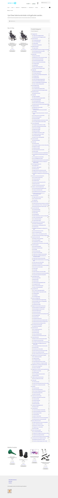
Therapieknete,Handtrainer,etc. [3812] (38, 134)
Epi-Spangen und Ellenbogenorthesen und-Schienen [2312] (41, 341)
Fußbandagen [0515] (36, 76)
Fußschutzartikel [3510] (36, 140)
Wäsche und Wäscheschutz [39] (36, 420)
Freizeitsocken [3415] (36, 398)
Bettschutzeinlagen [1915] (36, 277)
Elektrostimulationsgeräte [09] (36, 99)
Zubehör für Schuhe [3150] (36, 394)
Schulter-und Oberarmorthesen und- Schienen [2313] (40, 353)
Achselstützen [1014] (36, 143)
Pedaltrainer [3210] (35, 406)
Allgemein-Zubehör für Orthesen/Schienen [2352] (40, 338)
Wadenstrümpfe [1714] (36, 183)
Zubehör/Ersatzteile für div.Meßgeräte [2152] (39, 323)
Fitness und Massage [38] (35, 123)
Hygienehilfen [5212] (36, 375)
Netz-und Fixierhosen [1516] (37, 198)
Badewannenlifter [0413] (36, 55)
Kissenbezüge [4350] (36, 214)
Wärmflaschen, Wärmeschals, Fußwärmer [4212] (39, 206)
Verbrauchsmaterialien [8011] (37, 52)
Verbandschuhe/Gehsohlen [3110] (37, 392)
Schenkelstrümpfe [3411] (36, 400)
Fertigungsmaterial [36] (35, 105)
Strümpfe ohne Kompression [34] (36, 395)
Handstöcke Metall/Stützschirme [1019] (38, 149)
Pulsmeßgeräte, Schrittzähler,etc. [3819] (38, 132)
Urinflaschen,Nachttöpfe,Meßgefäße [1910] (39, 282)
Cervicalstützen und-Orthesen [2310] (38, 340)
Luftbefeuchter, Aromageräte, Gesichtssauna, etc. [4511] (41, 433)
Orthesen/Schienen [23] (35, 337)
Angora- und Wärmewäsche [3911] (37, 423)
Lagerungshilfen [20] (35, 288)
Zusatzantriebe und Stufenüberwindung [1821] (39, 274)
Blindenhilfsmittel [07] (35, 91)
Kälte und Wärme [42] (35, 201)
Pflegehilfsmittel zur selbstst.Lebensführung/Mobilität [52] (40, 369)
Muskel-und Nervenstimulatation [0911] (38, 102)
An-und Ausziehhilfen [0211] (37, 40)
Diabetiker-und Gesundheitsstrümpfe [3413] (39, 397)
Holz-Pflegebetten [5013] (36, 359)
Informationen (31, 7)
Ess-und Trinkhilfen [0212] (36, 41)
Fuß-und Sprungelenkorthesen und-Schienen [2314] (40, 345)
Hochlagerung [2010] (36, 293)
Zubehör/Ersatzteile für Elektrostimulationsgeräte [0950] (41, 104)
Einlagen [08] (34, 94)
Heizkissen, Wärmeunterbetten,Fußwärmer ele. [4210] (40, 203)
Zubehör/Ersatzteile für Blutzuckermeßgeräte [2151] (40, 321)
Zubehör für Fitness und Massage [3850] (38, 137)
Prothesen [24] (34, 380)
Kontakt (36, 7)
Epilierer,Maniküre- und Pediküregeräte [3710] (39, 225)
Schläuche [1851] (35, 268)
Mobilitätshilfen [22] (35, 327)
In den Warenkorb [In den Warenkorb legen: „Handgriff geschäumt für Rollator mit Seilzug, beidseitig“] (45, 468)
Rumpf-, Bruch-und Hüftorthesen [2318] (38, 352)
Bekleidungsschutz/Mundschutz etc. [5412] (39, 439)
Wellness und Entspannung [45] (36, 430)
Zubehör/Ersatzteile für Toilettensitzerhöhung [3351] (40, 417)
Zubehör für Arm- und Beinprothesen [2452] (39, 384)
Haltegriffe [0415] (35, 65)
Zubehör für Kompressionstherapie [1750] (39, 185)
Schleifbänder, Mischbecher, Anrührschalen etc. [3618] (40, 120)
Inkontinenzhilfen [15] (35, 195)
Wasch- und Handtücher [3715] (37, 232)
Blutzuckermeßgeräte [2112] (37, 310)
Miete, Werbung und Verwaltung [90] (37, 324)
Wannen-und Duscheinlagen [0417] (38, 66)
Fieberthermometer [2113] (37, 312)
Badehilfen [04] (34, 54)
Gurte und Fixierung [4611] (36, 240)
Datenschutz (10, 481)
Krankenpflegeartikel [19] (35, 276)
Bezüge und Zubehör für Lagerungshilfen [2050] (39, 291)
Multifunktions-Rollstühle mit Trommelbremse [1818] (40, 265)
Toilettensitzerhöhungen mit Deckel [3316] (39, 409)
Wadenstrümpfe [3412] (36, 403)
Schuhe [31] (33, 386)
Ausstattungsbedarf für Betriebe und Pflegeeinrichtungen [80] (40, 49)
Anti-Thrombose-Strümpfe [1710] (37, 177)
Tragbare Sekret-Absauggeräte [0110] (38, 35)
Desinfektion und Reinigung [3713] (38, 223)
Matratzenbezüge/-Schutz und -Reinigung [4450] (40, 301)
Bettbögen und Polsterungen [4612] (38, 238)
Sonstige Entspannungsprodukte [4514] (38, 434)
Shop (8, 7)
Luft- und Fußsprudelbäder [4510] (37, 431)
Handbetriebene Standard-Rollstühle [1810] (39, 258)
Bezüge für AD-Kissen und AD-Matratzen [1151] (39, 170)
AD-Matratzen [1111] (36, 168)
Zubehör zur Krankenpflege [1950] (38, 287)
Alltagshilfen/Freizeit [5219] (37, 370)
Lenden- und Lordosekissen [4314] (37, 217)
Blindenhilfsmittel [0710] (36, 93)
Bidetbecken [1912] (35, 279)
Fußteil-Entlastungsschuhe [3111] (38, 389)
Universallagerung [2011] (36, 296)
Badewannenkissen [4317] (36, 211)
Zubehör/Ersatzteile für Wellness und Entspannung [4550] (41, 436)
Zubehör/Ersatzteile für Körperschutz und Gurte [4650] (40, 243)
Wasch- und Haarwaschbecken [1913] (38, 285)
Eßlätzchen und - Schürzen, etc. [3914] (38, 425)
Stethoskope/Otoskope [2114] (37, 318)
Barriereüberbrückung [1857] (37, 246)
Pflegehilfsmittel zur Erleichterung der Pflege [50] (39, 355)
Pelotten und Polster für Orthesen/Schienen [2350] (40, 350)
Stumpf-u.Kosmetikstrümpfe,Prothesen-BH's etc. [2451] (41, 383)
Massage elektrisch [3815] (36, 129)
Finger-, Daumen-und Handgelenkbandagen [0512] (40, 74)
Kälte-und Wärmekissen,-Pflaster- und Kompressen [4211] (41, 204)
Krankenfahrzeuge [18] (35, 244)
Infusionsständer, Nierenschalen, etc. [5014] (39, 361)
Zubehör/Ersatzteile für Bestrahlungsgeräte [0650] (40, 90)
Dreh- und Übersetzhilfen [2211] (37, 329)
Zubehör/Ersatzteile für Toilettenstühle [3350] (39, 419)
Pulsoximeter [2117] (36, 316)
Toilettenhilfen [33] (35, 408)
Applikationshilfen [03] (35, 46)
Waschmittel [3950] (36, 428)
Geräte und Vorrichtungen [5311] (37, 366)
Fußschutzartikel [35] (35, 138)
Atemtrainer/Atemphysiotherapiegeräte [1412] (39, 188)
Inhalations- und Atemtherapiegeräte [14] (38, 186)
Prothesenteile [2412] (36, 381)
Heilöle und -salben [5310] (36, 367)
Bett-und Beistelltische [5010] (37, 356)
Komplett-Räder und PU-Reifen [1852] (38, 262)
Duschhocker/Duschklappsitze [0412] (38, 60)
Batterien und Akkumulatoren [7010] (38, 378)
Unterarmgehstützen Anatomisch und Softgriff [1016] (40, 152)
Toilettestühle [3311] (36, 414)
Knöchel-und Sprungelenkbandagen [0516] (39, 79)
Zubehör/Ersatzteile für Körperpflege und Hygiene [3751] (41, 235)
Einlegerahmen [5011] (36, 358)
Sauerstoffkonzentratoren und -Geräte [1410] (39, 191)
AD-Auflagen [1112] (35, 165)
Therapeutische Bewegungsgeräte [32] (37, 405)
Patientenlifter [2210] (36, 330)
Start (9, 10)
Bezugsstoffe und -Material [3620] (37, 107)
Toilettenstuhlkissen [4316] (37, 220)
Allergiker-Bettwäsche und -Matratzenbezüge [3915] (40, 422)
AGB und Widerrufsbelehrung (13, 479)
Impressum (10, 482)
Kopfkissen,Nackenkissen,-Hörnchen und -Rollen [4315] (40, 215)
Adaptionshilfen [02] (35, 38)
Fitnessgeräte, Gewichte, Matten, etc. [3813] (39, 124)
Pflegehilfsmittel (23, 7)
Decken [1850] (35, 249)
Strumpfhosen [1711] (36, 180)
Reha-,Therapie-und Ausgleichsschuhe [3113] (39, 391)
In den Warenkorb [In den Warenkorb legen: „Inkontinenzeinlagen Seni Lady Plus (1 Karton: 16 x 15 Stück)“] (34, 462)
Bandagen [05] (34, 69)
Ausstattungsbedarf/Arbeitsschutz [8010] (39, 51)
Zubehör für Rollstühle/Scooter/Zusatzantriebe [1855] (40, 273)
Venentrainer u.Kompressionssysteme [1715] (39, 182)
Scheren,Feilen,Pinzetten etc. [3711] (38, 230)
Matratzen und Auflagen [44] (36, 298)
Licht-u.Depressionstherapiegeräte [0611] (39, 88)
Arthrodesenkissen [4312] (36, 209)
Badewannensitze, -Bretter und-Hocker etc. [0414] (40, 57)
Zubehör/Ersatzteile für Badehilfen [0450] (39, 68)
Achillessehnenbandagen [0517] (37, 71)
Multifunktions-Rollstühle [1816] (37, 263)
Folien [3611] (35, 111)
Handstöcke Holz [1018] (36, 148)
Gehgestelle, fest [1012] (36, 146)
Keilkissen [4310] (35, 212)
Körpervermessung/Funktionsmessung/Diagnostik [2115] (41, 313)
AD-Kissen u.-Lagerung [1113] (37, 167)
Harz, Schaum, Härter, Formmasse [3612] (38, 115)
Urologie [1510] (35, 200)
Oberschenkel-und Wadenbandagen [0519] (39, 80)
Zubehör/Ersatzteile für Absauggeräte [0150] (39, 37)
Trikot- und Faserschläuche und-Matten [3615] (39, 121)
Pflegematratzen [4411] (36, 302)
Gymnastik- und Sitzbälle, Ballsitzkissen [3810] (39, 126)
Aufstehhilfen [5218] (36, 372)
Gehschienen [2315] (35, 347)
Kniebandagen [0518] (36, 77)
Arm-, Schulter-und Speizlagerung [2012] (38, 290)
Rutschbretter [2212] (36, 332)
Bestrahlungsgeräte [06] (35, 85)
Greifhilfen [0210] (35, 43)
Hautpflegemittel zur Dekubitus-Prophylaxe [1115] (40, 171)
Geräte (12, 7)
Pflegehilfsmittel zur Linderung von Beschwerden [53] (39, 364)
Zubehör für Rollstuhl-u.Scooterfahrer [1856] (39, 271)
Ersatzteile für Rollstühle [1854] (37, 252)
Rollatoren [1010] (35, 151)
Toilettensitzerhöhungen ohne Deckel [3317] (39, 411)
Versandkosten (12, 49)
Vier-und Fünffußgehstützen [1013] (38, 158)
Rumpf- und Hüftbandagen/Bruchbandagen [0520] (40, 82)
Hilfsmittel (17, 7)
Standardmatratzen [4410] (36, 304)
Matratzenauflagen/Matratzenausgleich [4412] (39, 299)
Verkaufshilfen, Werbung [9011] (37, 326)
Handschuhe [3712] (35, 226)
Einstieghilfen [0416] (36, 63)
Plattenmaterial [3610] (36, 118)
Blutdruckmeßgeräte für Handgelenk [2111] (39, 307)
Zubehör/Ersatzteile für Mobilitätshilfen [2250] (39, 335)
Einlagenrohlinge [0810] (36, 96)
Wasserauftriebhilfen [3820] (37, 135)
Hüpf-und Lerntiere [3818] (36, 127)
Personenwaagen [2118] (36, 315)
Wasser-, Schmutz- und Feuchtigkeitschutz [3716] (40, 233)
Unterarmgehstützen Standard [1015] (38, 156)
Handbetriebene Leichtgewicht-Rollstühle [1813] (40, 254)
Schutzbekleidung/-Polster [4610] (37, 241)
